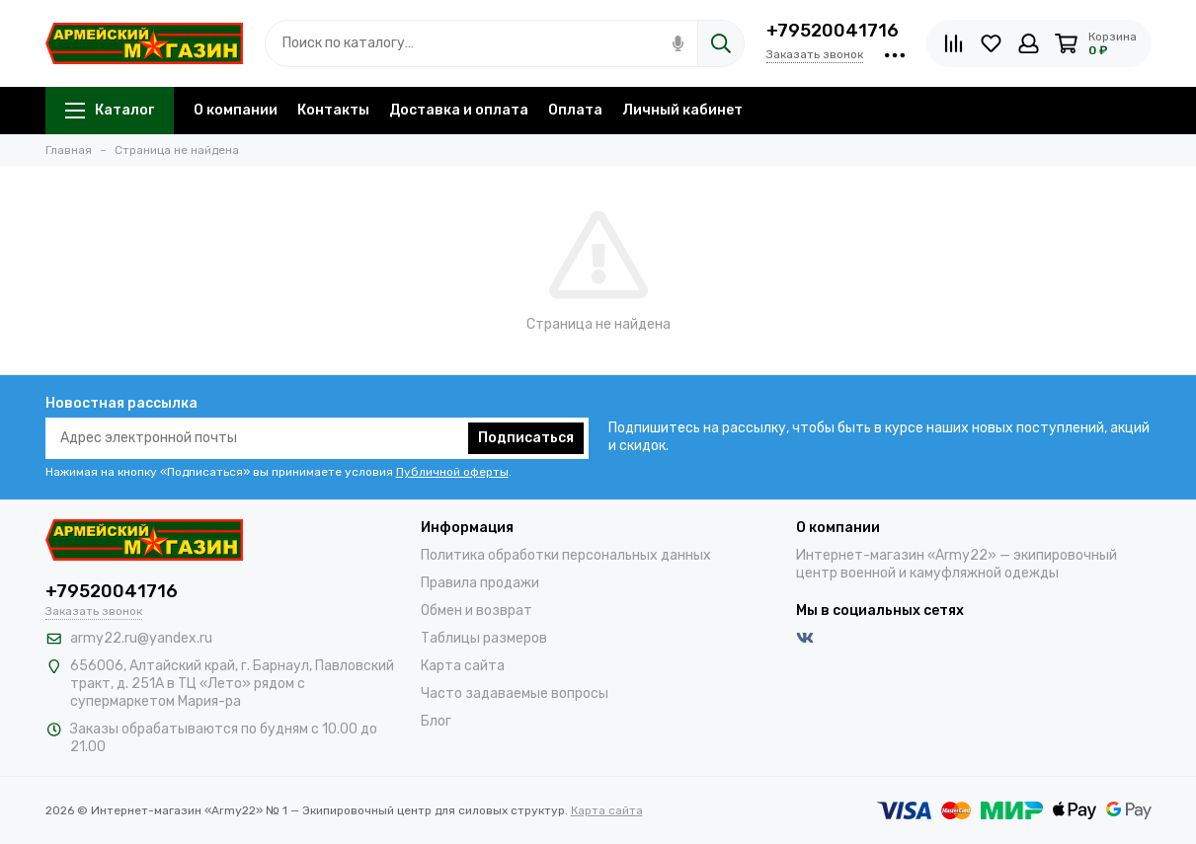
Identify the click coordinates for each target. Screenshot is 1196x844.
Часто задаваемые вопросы (514, 693)
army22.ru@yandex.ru (141, 638)
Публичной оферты (452, 472)
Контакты (333, 110)
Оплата (575, 110)
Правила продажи (480, 583)
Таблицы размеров (484, 638)
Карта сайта (463, 665)
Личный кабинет (682, 110)
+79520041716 (832, 30)
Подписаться (526, 437)
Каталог (109, 110)
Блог (436, 721)
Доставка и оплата (458, 110)
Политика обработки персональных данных (566, 555)
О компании (236, 110)
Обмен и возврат (476, 610)
